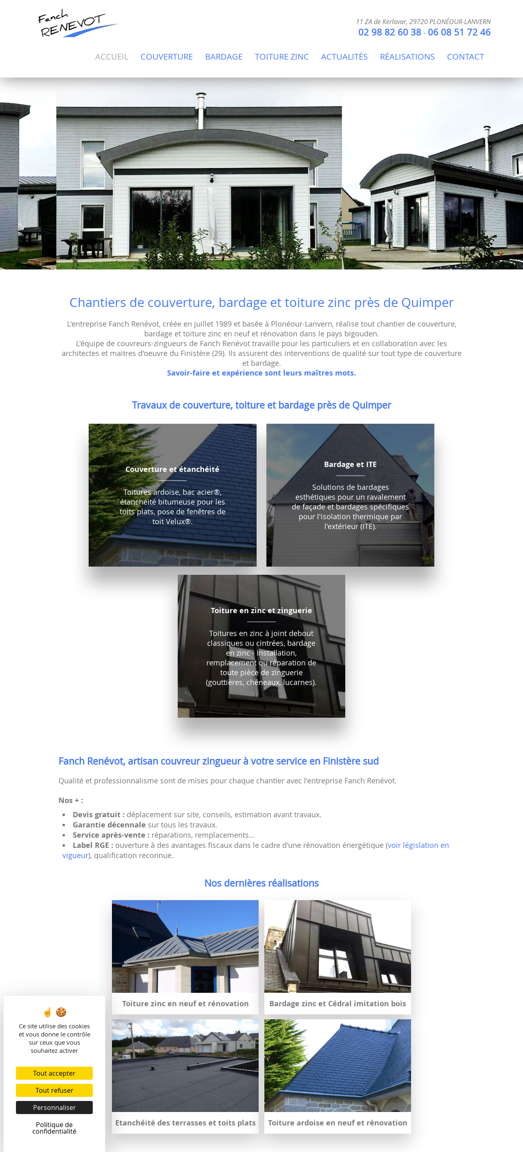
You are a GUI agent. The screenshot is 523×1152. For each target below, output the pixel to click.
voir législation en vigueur (371, 1096)
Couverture (167, 56)
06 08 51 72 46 (459, 32)
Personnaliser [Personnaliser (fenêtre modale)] (54, 1107)
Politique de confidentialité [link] (54, 1128)
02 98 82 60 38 (389, 32)
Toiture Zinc (282, 56)
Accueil (111, 56)
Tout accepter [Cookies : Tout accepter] (54, 1073)
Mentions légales (241, 1120)
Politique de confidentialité (326, 1120)
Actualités (344, 56)
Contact (465, 56)
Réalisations (407, 56)
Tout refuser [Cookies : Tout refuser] (55, 1090)
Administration (175, 1120)
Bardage (224, 56)
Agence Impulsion (371, 1143)
